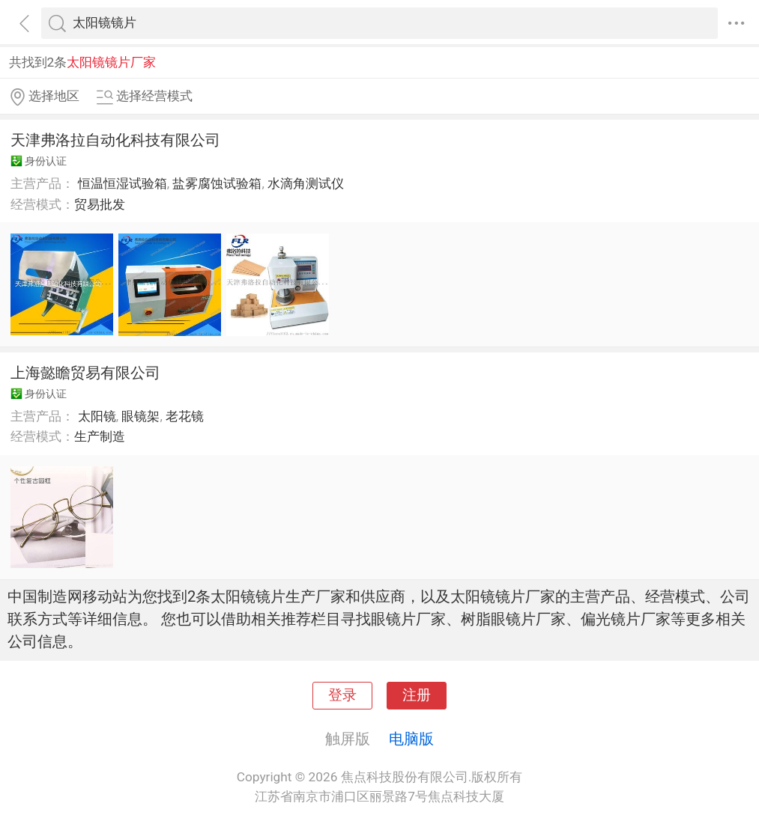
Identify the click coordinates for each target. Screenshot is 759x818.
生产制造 (99, 436)
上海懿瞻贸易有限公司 (85, 373)
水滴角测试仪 (305, 183)
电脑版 (411, 739)
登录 (342, 695)
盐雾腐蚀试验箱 (216, 183)
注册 (416, 695)
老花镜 (185, 416)
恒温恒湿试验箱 (122, 183)
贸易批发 (99, 204)
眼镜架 (140, 416)
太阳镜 (97, 416)
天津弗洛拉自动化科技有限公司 (115, 140)
